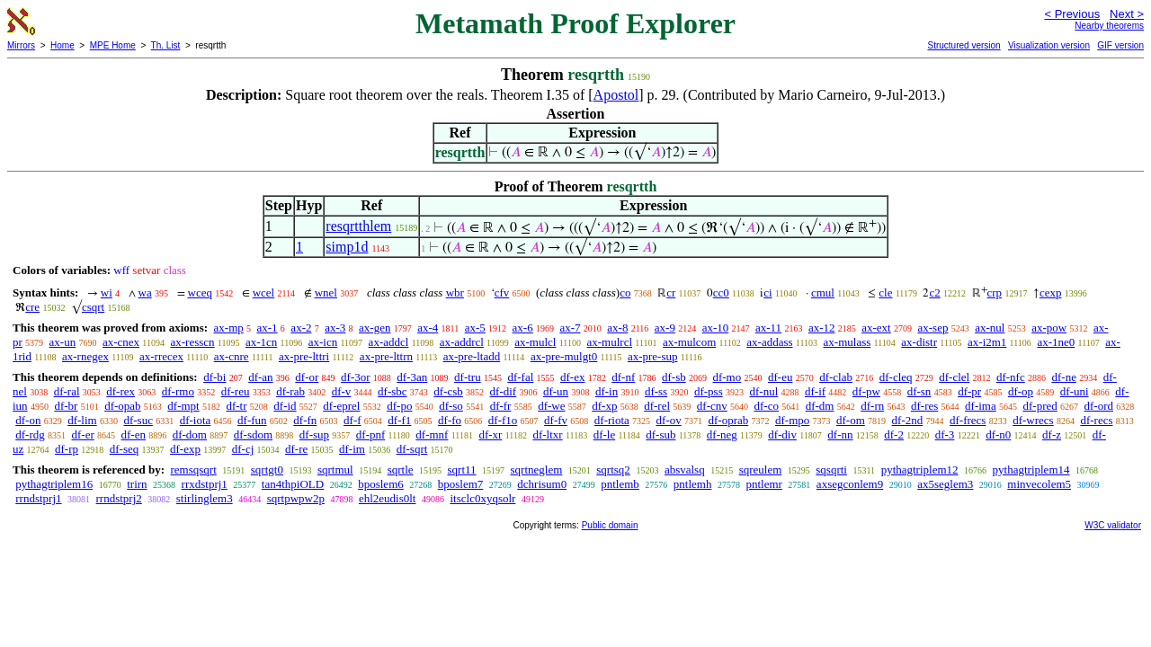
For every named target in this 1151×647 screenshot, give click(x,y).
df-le (604, 434)
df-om (850, 420)
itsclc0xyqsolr (482, 498)
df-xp (604, 405)
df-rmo (178, 391)
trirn (137, 484)
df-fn (305, 420)
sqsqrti (831, 469)
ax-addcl (389, 342)
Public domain (610, 525)
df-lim (82, 420)
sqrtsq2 (613, 469)
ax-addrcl (462, 342)
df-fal (520, 377)
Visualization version (1049, 45)
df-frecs (968, 420)
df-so (451, 405)
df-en (133, 434)
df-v (342, 391)
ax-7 (569, 327)
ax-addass (769, 342)
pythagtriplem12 (920, 469)
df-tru (467, 377)
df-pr (969, 391)
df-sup (314, 434)
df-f (352, 420)
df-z (1051, 434)
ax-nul (989, 327)
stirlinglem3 (204, 498)
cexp (1050, 292)
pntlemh (693, 484)
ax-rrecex (161, 356)
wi (106, 292)
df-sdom (253, 434)
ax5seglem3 (945, 484)
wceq (200, 292)
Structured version (963, 45)
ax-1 (267, 327)
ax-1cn (261, 342)
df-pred (1039, 405)
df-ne (1063, 377)
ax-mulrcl (609, 342)
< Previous (1072, 14)
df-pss (708, 391)
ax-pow (1048, 327)
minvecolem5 (1039, 484)
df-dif (503, 391)
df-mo (726, 377)
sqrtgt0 (267, 469)
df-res (924, 405)
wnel (326, 292)
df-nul (763, 391)
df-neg (722, 434)
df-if (815, 391)
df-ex (572, 377)
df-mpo (792, 420)
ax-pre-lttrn (386, 356)
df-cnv (712, 405)
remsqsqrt (193, 469)
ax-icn (322, 342)
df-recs (1096, 420)
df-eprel (341, 405)
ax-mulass (847, 342)
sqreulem (760, 469)
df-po (399, 405)
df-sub (660, 434)
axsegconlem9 (849, 484)
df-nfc (1010, 377)
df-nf (623, 377)
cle (885, 292)
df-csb (448, 391)
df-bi (214, 377)
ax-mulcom (689, 342)
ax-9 (665, 327)
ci (767, 292)
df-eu (780, 377)
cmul (822, 292)
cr (670, 292)
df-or (306, 377)
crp (995, 292)
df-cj (243, 449)
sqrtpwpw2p (296, 498)
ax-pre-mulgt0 (564, 356)
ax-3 (335, 327)
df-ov (669, 420)
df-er (83, 434)
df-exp (185, 449)
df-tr (236, 405)
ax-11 (768, 327)
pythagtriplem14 (1031, 469)
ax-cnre (231, 356)
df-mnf (431, 434)
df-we (551, 405)
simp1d (347, 246)
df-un (555, 391)
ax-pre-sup (653, 356)
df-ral (67, 391)
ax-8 (617, 327)
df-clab (835, 377)
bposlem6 (381, 484)
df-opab (122, 405)
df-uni (1074, 391)
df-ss (656, 391)
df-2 (894, 434)
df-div (782, 434)
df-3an (412, 377)
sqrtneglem (537, 469)
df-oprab (728, 420)
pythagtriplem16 (54, 484)
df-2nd (907, 420)
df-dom (190, 434)
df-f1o (503, 420)
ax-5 (475, 327)
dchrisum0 (542, 484)
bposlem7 (461, 484)
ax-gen (374, 327)
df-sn (919, 391)
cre (32, 307)
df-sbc (392, 391)
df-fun (252, 420)
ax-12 (821, 327)
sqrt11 (462, 469)
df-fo (449, 420)
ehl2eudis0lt (387, 498)
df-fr (501, 405)
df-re (296, 449)
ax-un (62, 342)
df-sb (674, 377)
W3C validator (1112, 525)
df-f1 (399, 420)
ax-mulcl (535, 342)
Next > (1127, 14)
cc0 (721, 292)
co (625, 292)
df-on (27, 420)
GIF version (1120, 45)
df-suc (138, 420)
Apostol (616, 94)
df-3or (355, 377)
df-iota (195, 420)
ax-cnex (121, 342)
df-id (284, 405)
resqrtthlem (358, 226)
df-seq (124, 449)
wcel (264, 292)
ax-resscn (192, 342)
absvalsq (685, 469)
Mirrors (21, 45)
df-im (352, 449)
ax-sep (932, 327)
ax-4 (427, 327)
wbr (455, 292)
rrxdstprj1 (205, 484)
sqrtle (401, 469)
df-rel (657, 405)
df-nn (839, 434)
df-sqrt (412, 449)
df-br (65, 405)
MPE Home (113, 45)
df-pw (866, 391)
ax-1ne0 (1056, 342)
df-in (606, 391)
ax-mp (229, 327)
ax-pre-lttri (304, 356)
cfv (502, 292)
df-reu (235, 391)
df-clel (954, 377)
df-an (260, 377)
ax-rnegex (85, 356)
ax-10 (715, 327)
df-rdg (30, 434)
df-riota (611, 420)
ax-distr (919, 342)
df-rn (872, 405)
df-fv (555, 420)
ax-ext (875, 327)
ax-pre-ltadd (472, 356)
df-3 (945, 434)
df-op (1020, 391)
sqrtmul (335, 469)
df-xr (490, 434)
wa (145, 292)
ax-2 (300, 327)
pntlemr (763, 484)
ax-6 (523, 327)
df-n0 (998, 434)
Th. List (166, 45)
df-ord (1098, 405)
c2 (934, 292)
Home (62, 45)
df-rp (66, 449)
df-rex (120, 391)
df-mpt (183, 405)
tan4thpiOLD (293, 484)
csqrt (93, 307)
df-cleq (896, 377)
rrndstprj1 (38, 498)
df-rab (290, 391)
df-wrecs (1033, 420)
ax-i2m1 (987, 342)
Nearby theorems (1109, 26)
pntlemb (620, 484)
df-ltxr (547, 434)
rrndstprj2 (119, 498)
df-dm (820, 405)
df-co (766, 405)
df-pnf (371, 434)
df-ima (980, 405)
